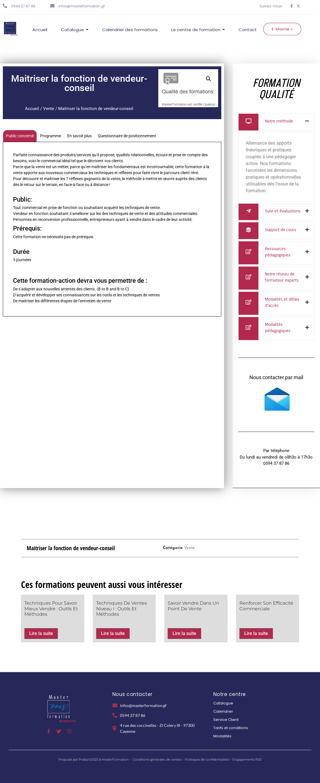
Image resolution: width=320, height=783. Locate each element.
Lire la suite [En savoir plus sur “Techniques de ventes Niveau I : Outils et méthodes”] (113, 633)
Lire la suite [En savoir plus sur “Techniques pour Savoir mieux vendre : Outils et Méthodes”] (41, 633)
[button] (208, 79)
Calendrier (223, 711)
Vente (48, 108)
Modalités (222, 736)
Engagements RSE (247, 759)
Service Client (226, 719)
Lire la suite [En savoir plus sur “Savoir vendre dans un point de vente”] (184, 633)
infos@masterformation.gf (81, 6)
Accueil (32, 108)
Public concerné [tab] (20, 136)
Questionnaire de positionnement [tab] (127, 136)
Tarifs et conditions (230, 728)
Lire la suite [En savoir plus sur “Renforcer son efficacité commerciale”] (256, 633)
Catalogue (223, 703)
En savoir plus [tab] (79, 136)
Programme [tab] (50, 136)
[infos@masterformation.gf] (52, 6)
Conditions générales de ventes (157, 759)
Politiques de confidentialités (207, 759)
